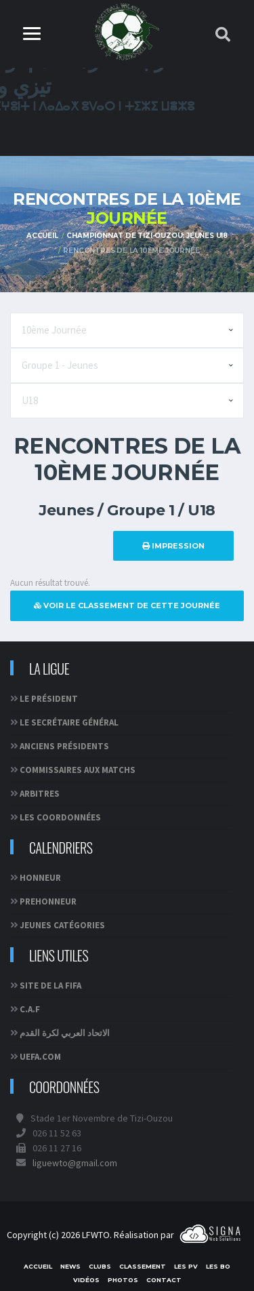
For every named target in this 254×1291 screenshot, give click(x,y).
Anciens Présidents (64, 746)
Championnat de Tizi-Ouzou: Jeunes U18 (147, 235)
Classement (142, 1266)
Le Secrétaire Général (69, 722)
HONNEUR (40, 877)
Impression (173, 546)
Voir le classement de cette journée (127, 605)
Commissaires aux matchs (77, 770)
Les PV (186, 1266)
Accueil (42, 235)
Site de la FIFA (50, 985)
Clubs (100, 1266)
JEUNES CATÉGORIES (62, 925)
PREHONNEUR (48, 901)
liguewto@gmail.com (75, 1163)
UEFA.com (40, 1056)
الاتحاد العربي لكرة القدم (65, 1033)
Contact (164, 1280)
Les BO (218, 1266)
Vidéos (86, 1280)
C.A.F (30, 1009)
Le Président (49, 698)
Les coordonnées (60, 817)
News (70, 1266)
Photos (123, 1280)
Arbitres (40, 793)
